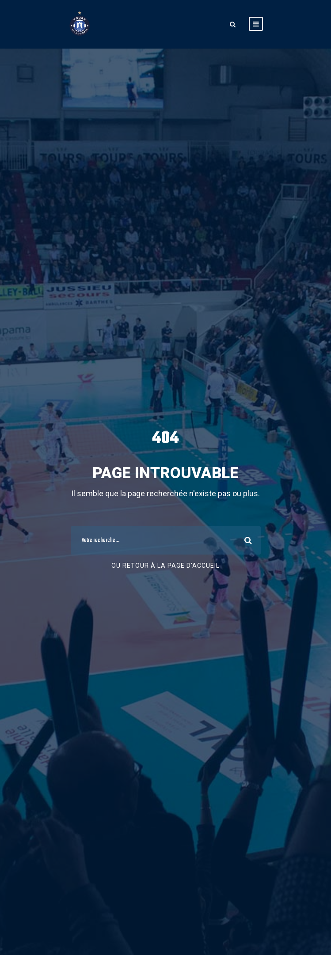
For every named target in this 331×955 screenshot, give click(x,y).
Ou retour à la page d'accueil (165, 565)
